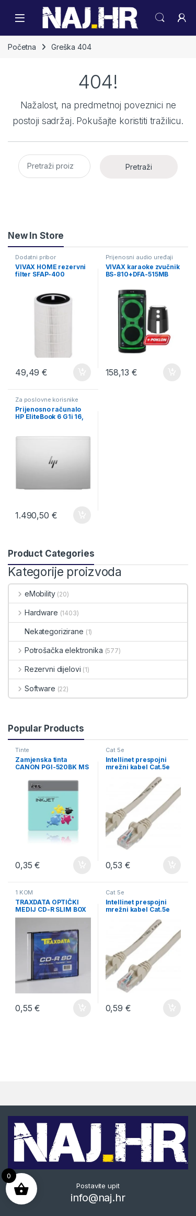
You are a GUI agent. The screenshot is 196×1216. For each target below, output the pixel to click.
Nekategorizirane (46, 631)
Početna (22, 46)
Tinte (22, 750)
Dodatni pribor (35, 257)
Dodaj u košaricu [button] (82, 372)
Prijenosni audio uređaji (140, 257)
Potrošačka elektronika (56, 650)
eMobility (32, 593)
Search (160, 18)
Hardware (33, 612)
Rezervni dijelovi (44, 669)
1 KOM (24, 892)
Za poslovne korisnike (46, 399)
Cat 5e (115, 750)
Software (32, 688)
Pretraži (138, 166)
